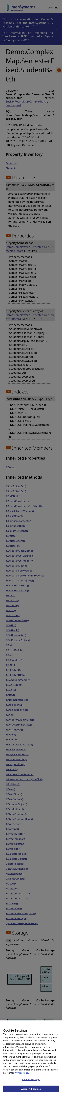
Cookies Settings (31, 1082)
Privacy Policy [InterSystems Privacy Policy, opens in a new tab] (22, 1075)
